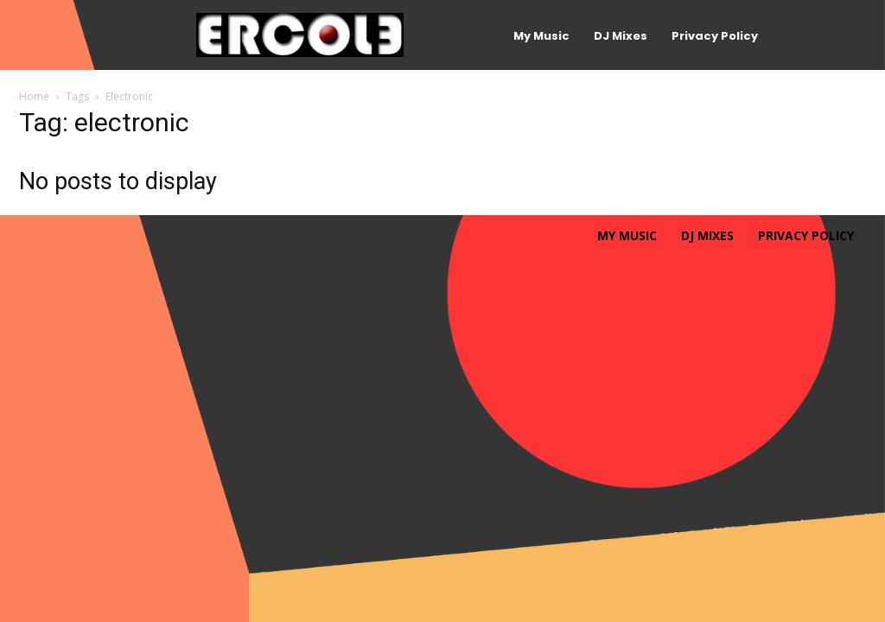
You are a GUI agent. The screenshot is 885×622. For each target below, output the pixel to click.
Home (34, 96)
